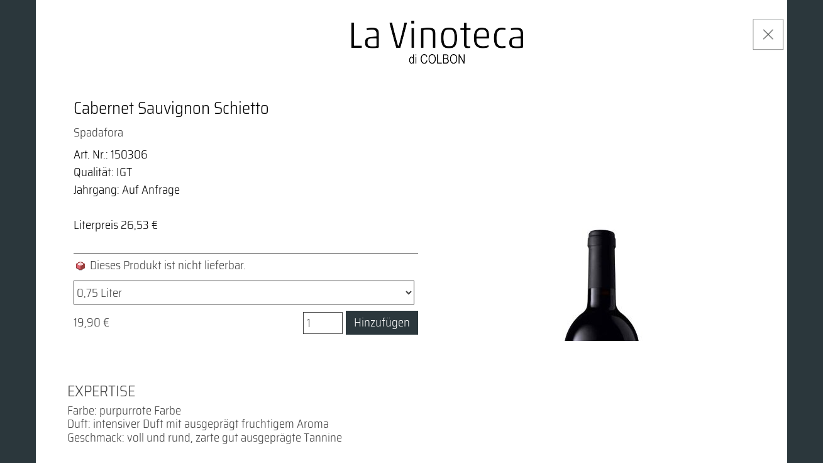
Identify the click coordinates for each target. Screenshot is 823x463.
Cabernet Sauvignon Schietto (171, 108)
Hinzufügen (382, 322)
